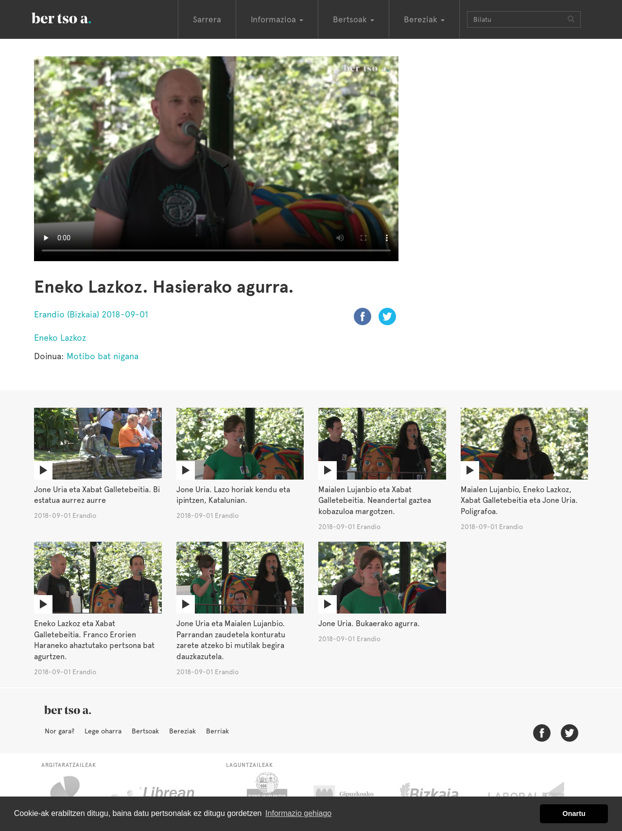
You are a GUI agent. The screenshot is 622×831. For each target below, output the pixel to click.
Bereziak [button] (424, 19)
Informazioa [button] (277, 19)
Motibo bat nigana (102, 356)
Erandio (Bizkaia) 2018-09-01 (91, 314)
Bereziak (182, 731)
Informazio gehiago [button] (298, 813)
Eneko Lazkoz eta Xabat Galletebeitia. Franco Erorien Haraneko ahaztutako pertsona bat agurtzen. (94, 640)
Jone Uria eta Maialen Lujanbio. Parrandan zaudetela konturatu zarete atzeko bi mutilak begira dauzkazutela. (230, 640)
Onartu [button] (574, 813)
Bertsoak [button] (353, 19)
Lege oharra (103, 731)
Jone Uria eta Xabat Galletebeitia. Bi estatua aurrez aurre (97, 495)
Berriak (217, 731)
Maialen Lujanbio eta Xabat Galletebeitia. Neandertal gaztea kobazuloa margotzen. (374, 500)
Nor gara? (59, 731)
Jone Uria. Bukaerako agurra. (369, 623)
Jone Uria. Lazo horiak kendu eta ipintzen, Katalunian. (233, 495)
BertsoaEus (75, 17)
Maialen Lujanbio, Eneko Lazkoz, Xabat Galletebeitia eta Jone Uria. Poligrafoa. (519, 500)
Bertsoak (145, 731)
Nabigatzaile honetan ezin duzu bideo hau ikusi (216, 158)
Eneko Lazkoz (60, 337)
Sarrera (207, 19)
